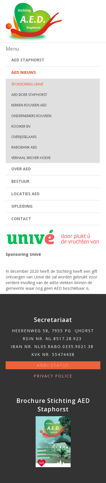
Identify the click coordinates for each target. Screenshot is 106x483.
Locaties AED (25, 193)
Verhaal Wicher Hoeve (31, 157)
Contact (21, 218)
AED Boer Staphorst (29, 94)
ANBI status (53, 365)
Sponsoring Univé (27, 84)
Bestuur (20, 181)
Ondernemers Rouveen (31, 115)
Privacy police (53, 376)
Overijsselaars (23, 136)
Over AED (21, 168)
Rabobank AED (24, 147)
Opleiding (22, 206)
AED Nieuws (23, 72)
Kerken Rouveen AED (29, 105)
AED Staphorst (27, 60)
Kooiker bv (21, 126)
